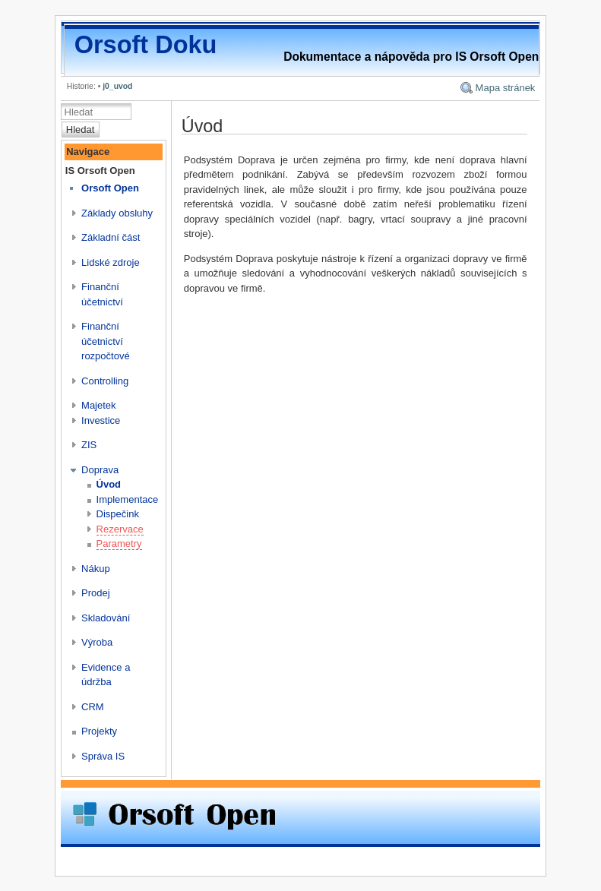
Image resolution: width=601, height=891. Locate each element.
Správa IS (103, 756)
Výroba (96, 642)
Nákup (95, 568)
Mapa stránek (506, 87)
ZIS (88, 444)
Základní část (110, 237)
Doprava (100, 470)
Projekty (99, 731)
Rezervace (120, 529)
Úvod (109, 484)
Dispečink (117, 514)
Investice (100, 420)
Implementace (127, 499)
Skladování (105, 618)
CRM (92, 706)
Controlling (104, 381)
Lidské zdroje (110, 262)
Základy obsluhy (117, 213)
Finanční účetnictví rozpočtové (105, 341)
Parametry (119, 543)
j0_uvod (117, 86)
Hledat (80, 129)
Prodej (95, 593)
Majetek (98, 405)
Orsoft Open (110, 188)
